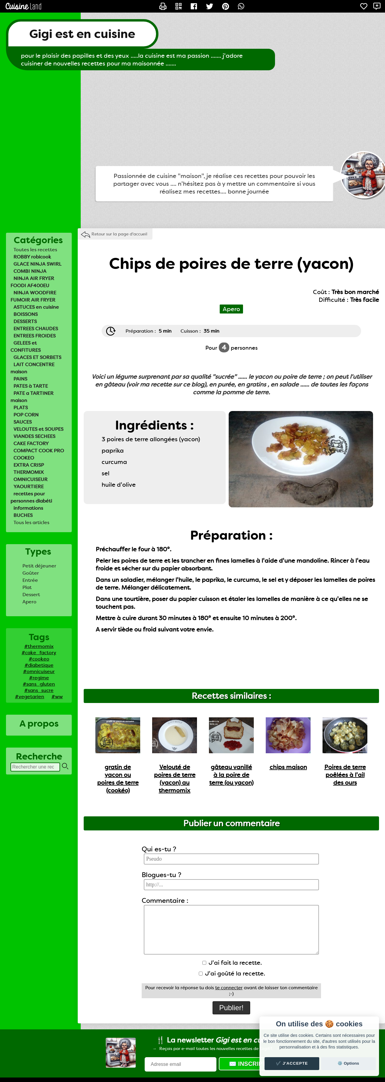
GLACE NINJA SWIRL (37, 264)
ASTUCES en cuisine (36, 307)
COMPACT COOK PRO (38, 451)
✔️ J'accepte (292, 1063)
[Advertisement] (192, 118)
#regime (39, 678)
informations (28, 508)
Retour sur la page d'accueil (119, 234)
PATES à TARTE (30, 386)
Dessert (31, 594)
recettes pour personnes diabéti (31, 497)
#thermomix (39, 646)
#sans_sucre (39, 690)
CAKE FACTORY (31, 443)
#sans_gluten (39, 684)
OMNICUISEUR (30, 479)
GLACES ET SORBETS (37, 357)
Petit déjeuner (39, 566)
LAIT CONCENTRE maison (32, 368)
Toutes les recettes (35, 249)
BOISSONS (25, 314)
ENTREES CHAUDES (35, 328)
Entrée (30, 580)
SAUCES (22, 422)
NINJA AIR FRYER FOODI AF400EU (32, 282)
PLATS (20, 407)
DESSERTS (25, 321)
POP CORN (26, 415)
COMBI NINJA (29, 271)
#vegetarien (29, 696)
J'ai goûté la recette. (232, 973)
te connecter (229, 988)
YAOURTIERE (28, 486)
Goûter (30, 573)
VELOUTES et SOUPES (38, 429)
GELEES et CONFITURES (25, 346)
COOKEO (23, 458)
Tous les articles (31, 522)
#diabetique (39, 665)
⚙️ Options (348, 1063)
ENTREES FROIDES (34, 336)
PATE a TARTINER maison (32, 397)
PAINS (20, 379)
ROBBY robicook (32, 257)
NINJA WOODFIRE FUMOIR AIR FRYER (33, 296)
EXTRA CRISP (28, 465)
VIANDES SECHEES (34, 436)
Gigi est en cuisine (82, 34)
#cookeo (39, 659)
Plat (27, 587)
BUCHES (23, 515)
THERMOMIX (28, 472)
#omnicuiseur (39, 671)
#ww (57, 696)
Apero (29, 602)
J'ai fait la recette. (232, 963)
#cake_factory (39, 652)
